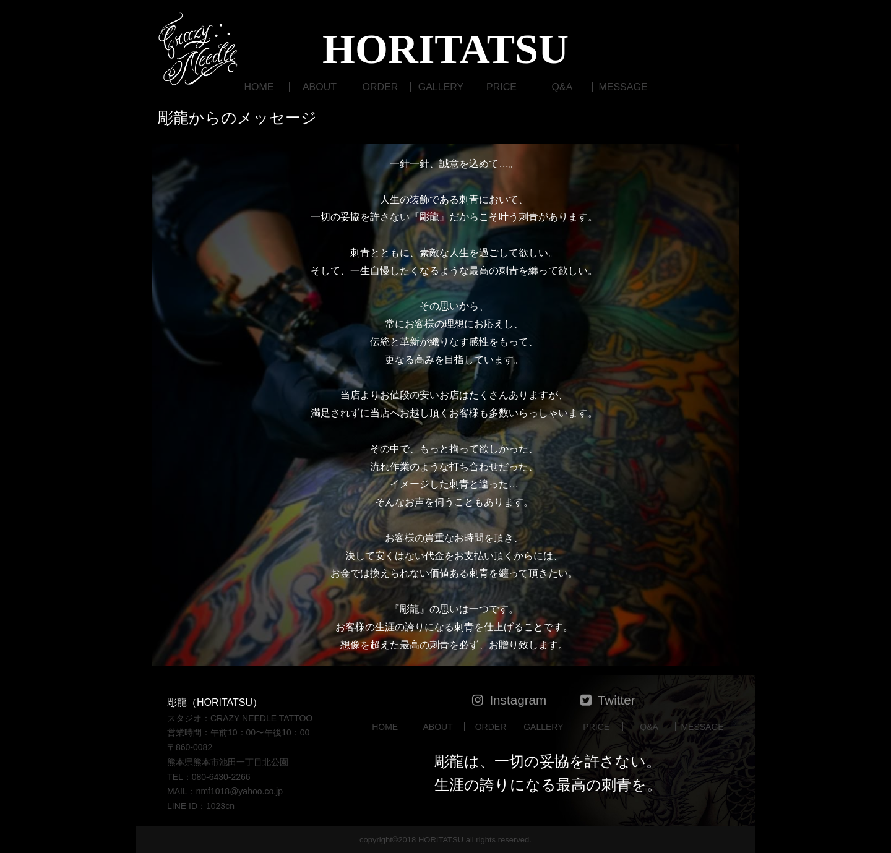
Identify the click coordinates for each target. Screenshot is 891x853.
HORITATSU (445, 48)
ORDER (380, 87)
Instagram (517, 700)
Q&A (562, 87)
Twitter (616, 700)
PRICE (501, 87)
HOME (259, 87)
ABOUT (320, 87)
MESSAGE (622, 87)
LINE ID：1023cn (201, 806)
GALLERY (441, 87)
